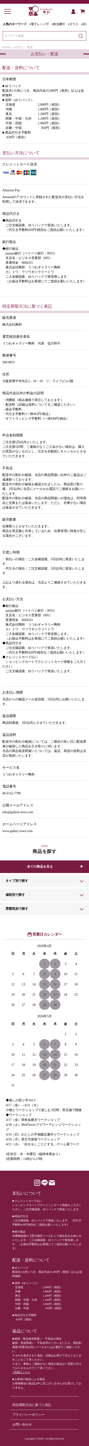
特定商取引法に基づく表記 (31, 1405)
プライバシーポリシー (28, 1414)
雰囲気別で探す (17, 908)
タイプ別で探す (17, 881)
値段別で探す (15, 895)
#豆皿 (85, 24)
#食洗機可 (58, 24)
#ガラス (73, 24)
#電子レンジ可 (39, 24)
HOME (6, 47)
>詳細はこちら (21, 1372)
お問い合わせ (22, 1424)
